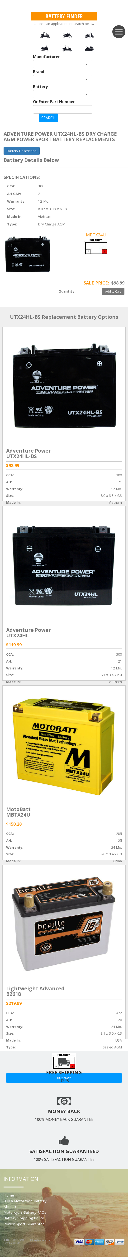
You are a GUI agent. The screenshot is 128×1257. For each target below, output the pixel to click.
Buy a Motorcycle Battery (25, 1200)
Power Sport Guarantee (24, 1224)
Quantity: (67, 291)
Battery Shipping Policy (24, 1218)
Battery (40, 86)
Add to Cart (113, 291)
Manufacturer (46, 56)
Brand (38, 71)
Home (9, 1195)
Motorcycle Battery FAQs (25, 1212)
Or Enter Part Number (54, 101)
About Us (11, 1206)
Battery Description (22, 151)
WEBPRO (18, 1243)
